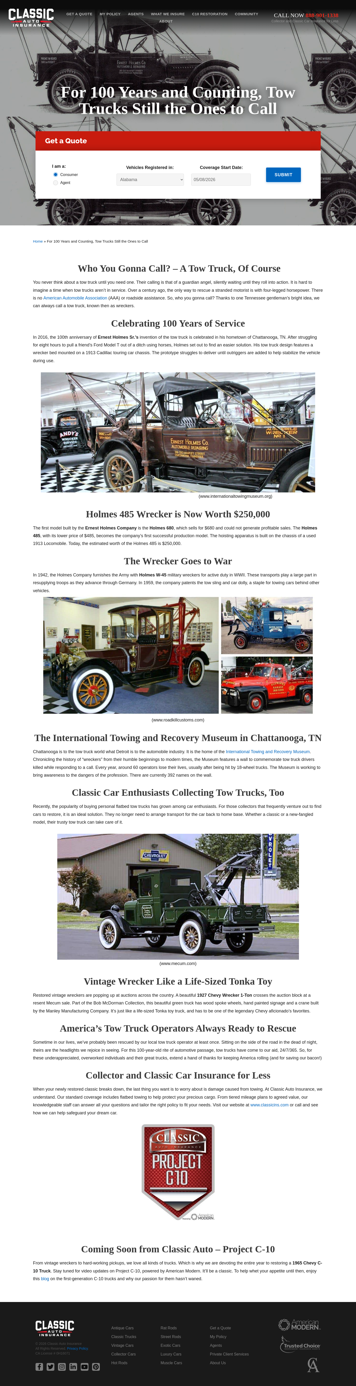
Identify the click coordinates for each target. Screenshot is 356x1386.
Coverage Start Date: (221, 167)
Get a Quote (79, 14)
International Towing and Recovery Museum (268, 751)
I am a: (59, 166)
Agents (136, 14)
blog (45, 1278)
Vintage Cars (122, 1345)
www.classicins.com (269, 1105)
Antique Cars (122, 1328)
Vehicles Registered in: (150, 167)
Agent (65, 183)
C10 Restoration (210, 14)
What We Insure (168, 14)
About (166, 21)
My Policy (110, 14)
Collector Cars (123, 1354)
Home (38, 241)
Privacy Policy (77, 1348)
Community (246, 14)
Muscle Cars (171, 1363)
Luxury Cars (171, 1354)
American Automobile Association (75, 298)
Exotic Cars (171, 1345)
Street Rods (171, 1337)
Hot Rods (119, 1363)
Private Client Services (229, 1354)
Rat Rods (169, 1328)
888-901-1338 (321, 15)
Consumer (69, 175)
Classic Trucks (123, 1337)
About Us (218, 1363)
